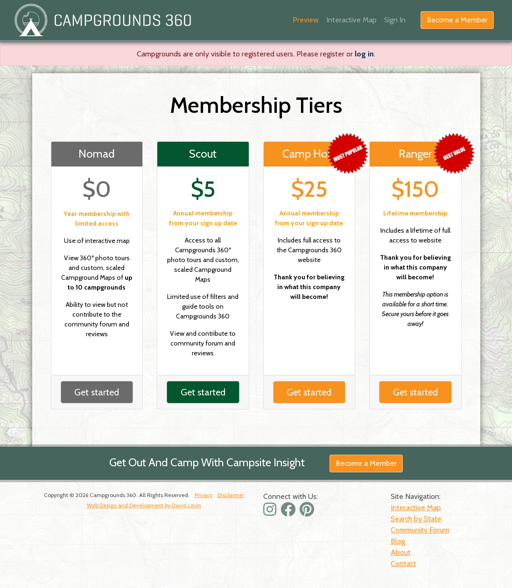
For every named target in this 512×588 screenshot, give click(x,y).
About (401, 552)
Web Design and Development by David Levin (144, 505)
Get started (96, 392)
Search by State (416, 518)
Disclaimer (230, 494)
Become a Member (457, 19)
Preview (306, 19)
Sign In (395, 19)
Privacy (203, 494)
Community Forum (420, 530)
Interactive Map (351, 19)
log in (364, 53)
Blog (398, 541)
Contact (403, 563)
